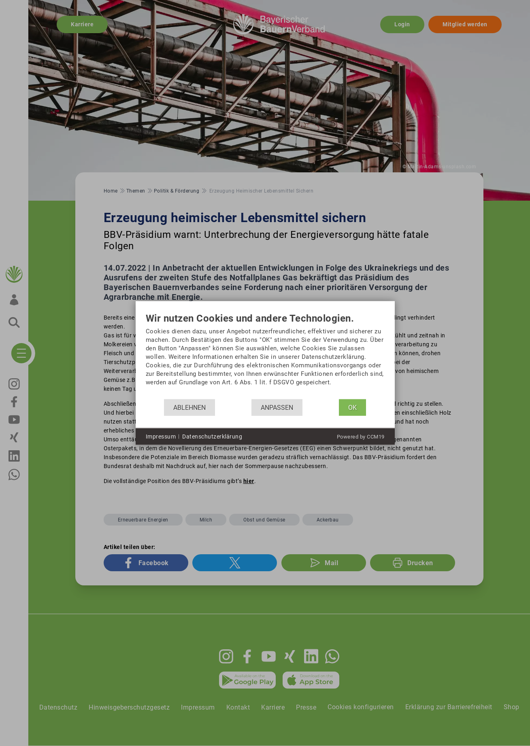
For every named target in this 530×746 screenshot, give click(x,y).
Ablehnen (189, 407)
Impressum (161, 436)
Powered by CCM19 (361, 437)
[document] (265, 356)
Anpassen (277, 407)
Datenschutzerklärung (212, 436)
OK (352, 407)
